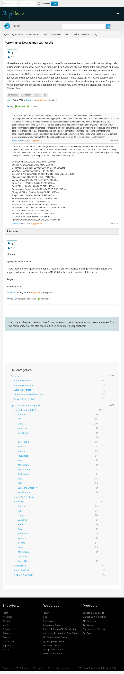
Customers (8, 629)
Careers (7, 633)
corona (38, 95)
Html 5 (21, 524)
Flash (20, 460)
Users (67, 34)
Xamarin (22, 446)
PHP (20, 483)
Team (5, 613)
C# (19, 437)
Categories (55, 34)
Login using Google (81, 3)
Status (6, 649)
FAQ (95, 34)
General (15, 376)
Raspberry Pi (24, 432)
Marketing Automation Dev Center (60, 633)
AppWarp (18, 501)
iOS (19, 419)
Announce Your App (24, 385)
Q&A (6, 34)
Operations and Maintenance (28, 394)
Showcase (48, 621)
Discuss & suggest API (25, 398)
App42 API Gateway (23, 574)
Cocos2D (22, 561)
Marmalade (23, 464)
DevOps (87, 633)
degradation (26, 95)
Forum (16, 25)
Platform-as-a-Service (94, 629)
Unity (20, 423)
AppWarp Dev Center (54, 641)
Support (7, 645)
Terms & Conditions (89, 668)
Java (20, 478)
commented (16, 141)
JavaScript (23, 455)
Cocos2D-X (23, 442)
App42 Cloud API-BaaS (25, 409)
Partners (7, 621)
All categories (22, 370)
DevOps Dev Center (53, 649)
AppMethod (24, 469)
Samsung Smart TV (27, 487)
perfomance (13, 95)
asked (9, 100)
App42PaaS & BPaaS (24, 496)
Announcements (22, 380)
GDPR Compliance (52, 653)
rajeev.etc (35, 292)
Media (6, 625)
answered (11, 292)
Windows (22, 428)
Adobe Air (23, 533)
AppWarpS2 (20, 565)
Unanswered (32, 34)
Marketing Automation (94, 617)
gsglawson (42, 100)
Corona (29, 100)
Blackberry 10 (24, 492)
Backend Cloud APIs (93, 613)
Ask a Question (82, 34)
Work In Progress (22, 389)
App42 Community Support (25, 405)
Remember (45, 4)
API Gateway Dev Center (55, 637)
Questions (17, 34)
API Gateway (89, 621)
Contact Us (8, 641)
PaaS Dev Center (51, 645)
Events (6, 637)
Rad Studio (23, 474)
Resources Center (52, 625)
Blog (45, 617)
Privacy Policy (110, 668)
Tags (44, 34)
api (45, 95)
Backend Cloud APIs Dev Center (59, 629)
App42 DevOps (21, 570)
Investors (7, 617)
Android (22, 414)
